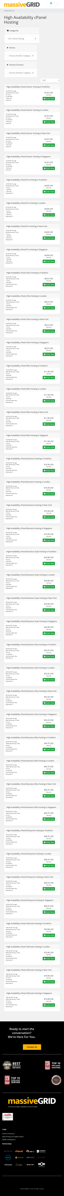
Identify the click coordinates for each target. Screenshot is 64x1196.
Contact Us (32, 1047)
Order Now (49, 99)
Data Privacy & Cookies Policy (12, 1137)
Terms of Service (8, 1134)
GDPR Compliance (8, 1139)
